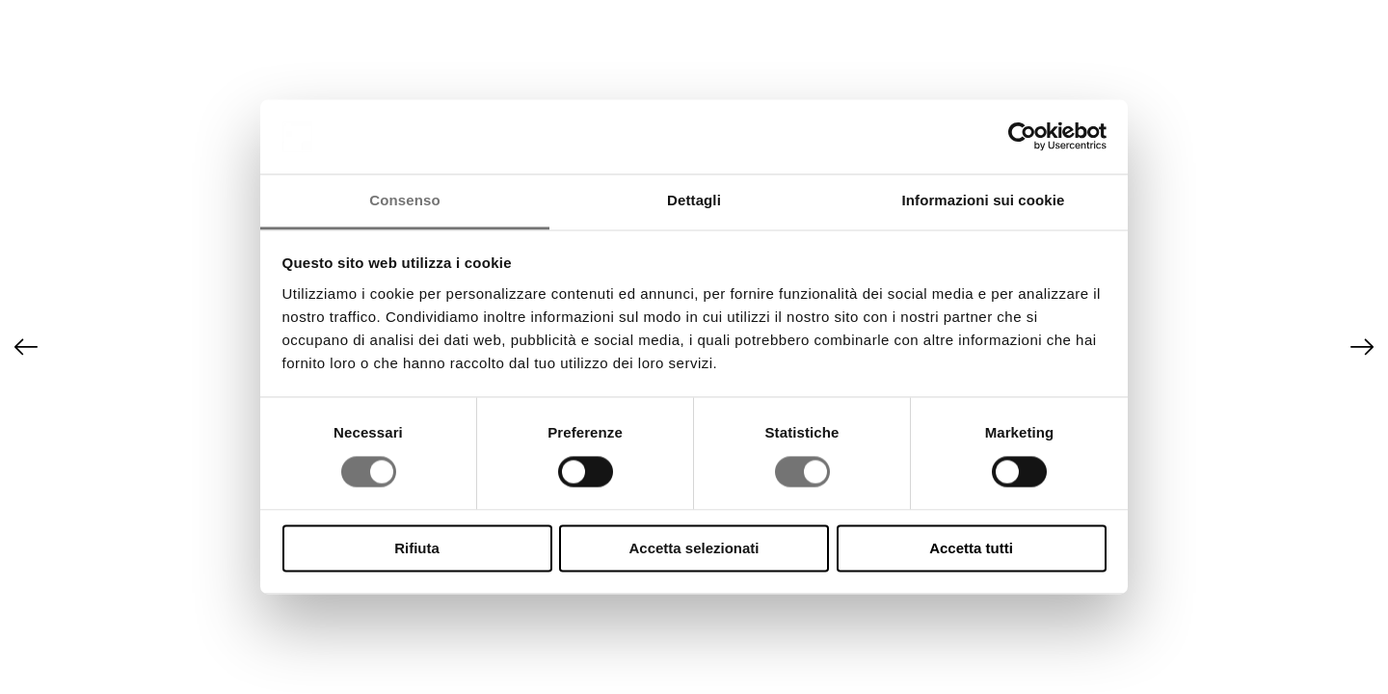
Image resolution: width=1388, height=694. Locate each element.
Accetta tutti (971, 548)
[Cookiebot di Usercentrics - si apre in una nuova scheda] (1022, 136)
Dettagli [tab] (694, 200)
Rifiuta (417, 548)
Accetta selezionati (693, 548)
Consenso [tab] (404, 200)
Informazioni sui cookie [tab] (983, 200)
